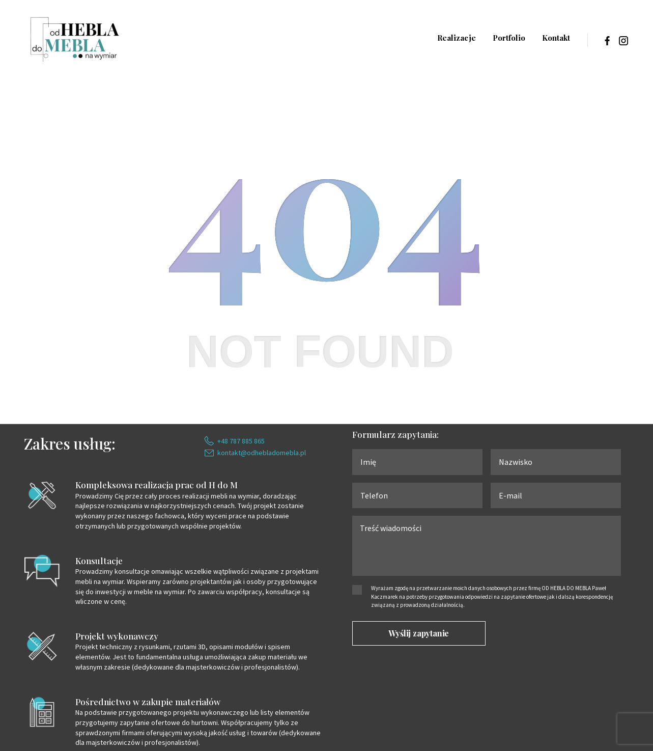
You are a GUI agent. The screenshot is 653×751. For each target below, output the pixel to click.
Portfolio (509, 38)
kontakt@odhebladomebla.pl (261, 452)
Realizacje (456, 38)
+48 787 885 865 (241, 441)
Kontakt (556, 38)
